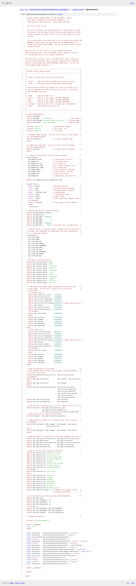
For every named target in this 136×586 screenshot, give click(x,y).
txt (128, 583)
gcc (26, 9)
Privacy (17, 583)
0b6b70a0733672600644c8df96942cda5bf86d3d (49, 9)
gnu (21, 9)
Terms (23, 583)
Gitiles (12, 583)
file (60, 14)
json (132, 583)
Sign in (132, 3)
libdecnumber (78, 9)
